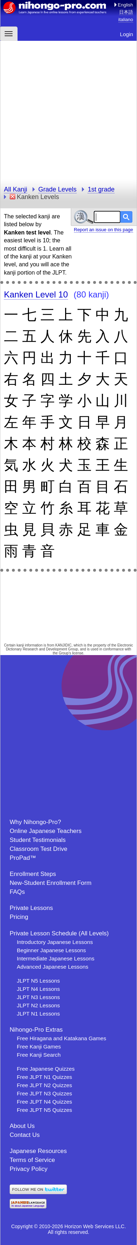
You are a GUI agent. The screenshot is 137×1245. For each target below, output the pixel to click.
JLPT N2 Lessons (38, 1005)
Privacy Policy (29, 1169)
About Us (22, 1126)
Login (126, 34)
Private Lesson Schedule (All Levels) (59, 933)
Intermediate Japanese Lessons (55, 958)
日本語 (126, 12)
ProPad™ (23, 857)
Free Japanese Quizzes (46, 1069)
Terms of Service (32, 1160)
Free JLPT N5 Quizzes (44, 1110)
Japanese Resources (38, 1151)
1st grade (101, 189)
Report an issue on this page (103, 229)
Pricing (19, 917)
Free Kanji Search (38, 1055)
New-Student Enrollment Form (51, 883)
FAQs (17, 891)
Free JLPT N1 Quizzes (44, 1077)
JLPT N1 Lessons (38, 1014)
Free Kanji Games (39, 1046)
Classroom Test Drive (38, 849)
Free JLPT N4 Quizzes (44, 1102)
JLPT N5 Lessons (38, 981)
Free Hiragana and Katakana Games (61, 1038)
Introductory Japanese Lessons (55, 942)
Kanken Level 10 (36, 294)
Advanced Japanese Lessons (52, 967)
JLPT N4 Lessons (38, 989)
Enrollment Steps (33, 874)
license (77, 653)
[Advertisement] (68, 109)
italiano (125, 19)
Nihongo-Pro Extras (36, 1029)
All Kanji (15, 189)
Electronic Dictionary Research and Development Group (69, 647)
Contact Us (25, 1135)
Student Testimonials (38, 840)
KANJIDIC (63, 645)
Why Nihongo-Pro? (35, 822)
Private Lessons (31, 908)
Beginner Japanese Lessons (51, 950)
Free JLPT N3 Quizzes (44, 1093)
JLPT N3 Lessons (38, 997)
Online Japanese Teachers (46, 831)
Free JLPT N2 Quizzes (44, 1085)
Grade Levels (57, 189)
